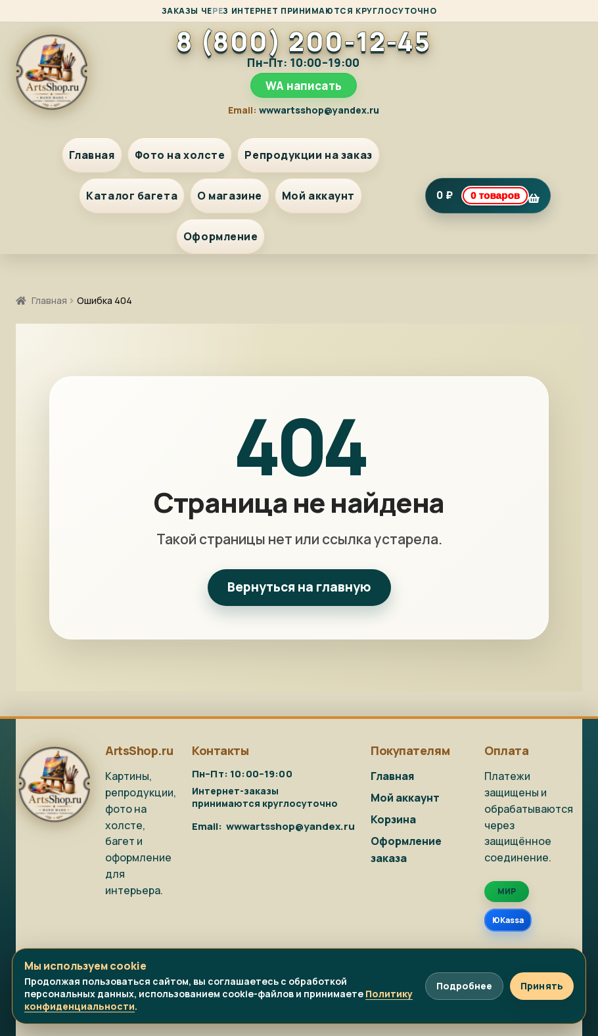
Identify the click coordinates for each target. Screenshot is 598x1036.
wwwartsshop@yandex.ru (319, 110)
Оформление (220, 236)
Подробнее (464, 986)
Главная (92, 155)
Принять (541, 986)
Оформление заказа (406, 849)
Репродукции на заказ (308, 155)
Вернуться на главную (299, 586)
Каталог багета (131, 195)
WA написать (303, 85)
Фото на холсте (180, 155)
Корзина (393, 819)
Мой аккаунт (318, 195)
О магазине (229, 195)
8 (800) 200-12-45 (303, 41)
